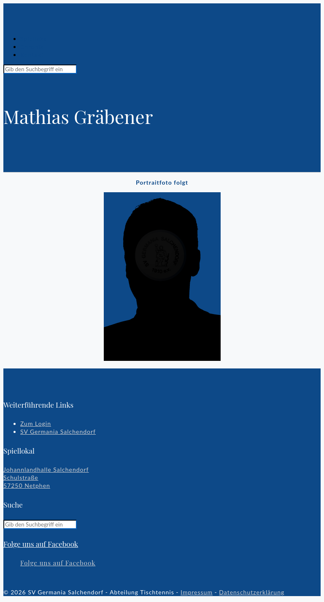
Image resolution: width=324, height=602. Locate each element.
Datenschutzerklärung (251, 592)
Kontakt (32, 54)
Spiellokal (34, 38)
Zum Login (35, 423)
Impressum (197, 592)
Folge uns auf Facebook (40, 543)
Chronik (31, 46)
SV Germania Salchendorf (58, 431)
